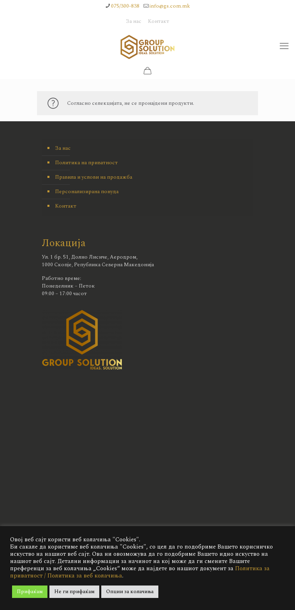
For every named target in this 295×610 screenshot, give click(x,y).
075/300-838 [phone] (125, 6)
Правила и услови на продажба (93, 177)
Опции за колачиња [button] (130, 592)
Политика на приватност (86, 163)
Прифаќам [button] (30, 592)
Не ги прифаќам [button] (74, 592)
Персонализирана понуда (87, 192)
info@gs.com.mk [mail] (170, 6)
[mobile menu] (284, 46)
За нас (133, 21)
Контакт (158, 21)
